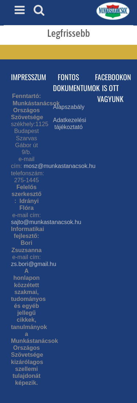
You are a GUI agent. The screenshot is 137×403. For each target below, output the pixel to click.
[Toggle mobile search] (39, 10)
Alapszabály (68, 107)
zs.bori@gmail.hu (33, 264)
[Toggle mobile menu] (20, 10)
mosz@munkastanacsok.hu (60, 166)
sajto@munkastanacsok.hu (46, 222)
